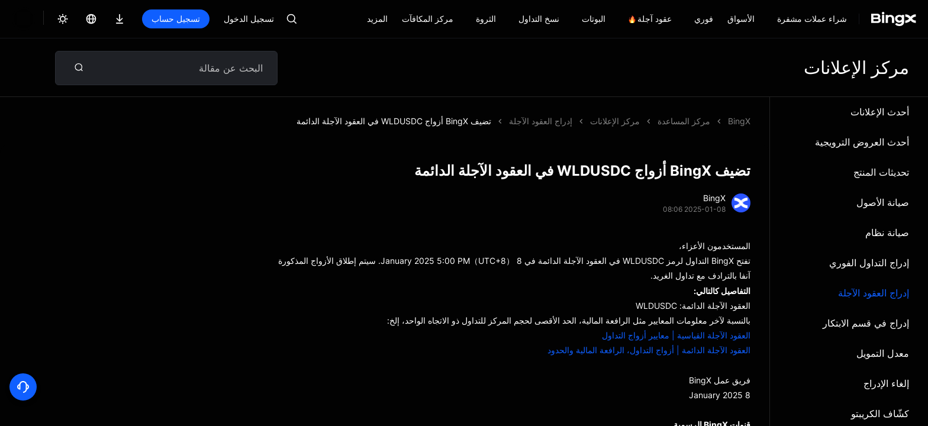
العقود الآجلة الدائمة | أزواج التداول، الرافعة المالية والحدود (648, 350)
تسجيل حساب (135, 19)
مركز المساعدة (684, 121)
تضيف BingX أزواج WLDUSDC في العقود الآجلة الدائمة (542, 121)
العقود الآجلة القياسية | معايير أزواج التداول (676, 335)
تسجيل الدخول (208, 19)
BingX (739, 121)
